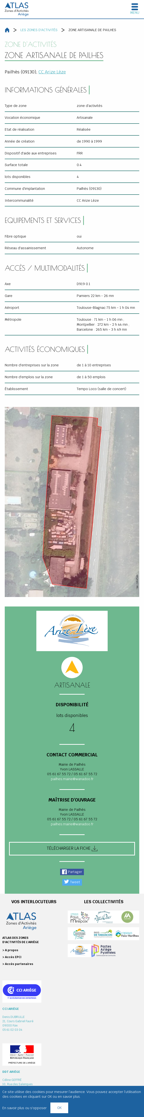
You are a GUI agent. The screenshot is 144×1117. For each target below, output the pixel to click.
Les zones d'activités (39, 30)
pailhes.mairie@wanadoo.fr (72, 779)
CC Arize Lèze (52, 72)
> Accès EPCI (11, 957)
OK (59, 1107)
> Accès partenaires (17, 964)
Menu (134, 12)
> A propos (10, 950)
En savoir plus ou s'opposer (24, 1108)
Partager (75, 872)
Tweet (75, 882)
